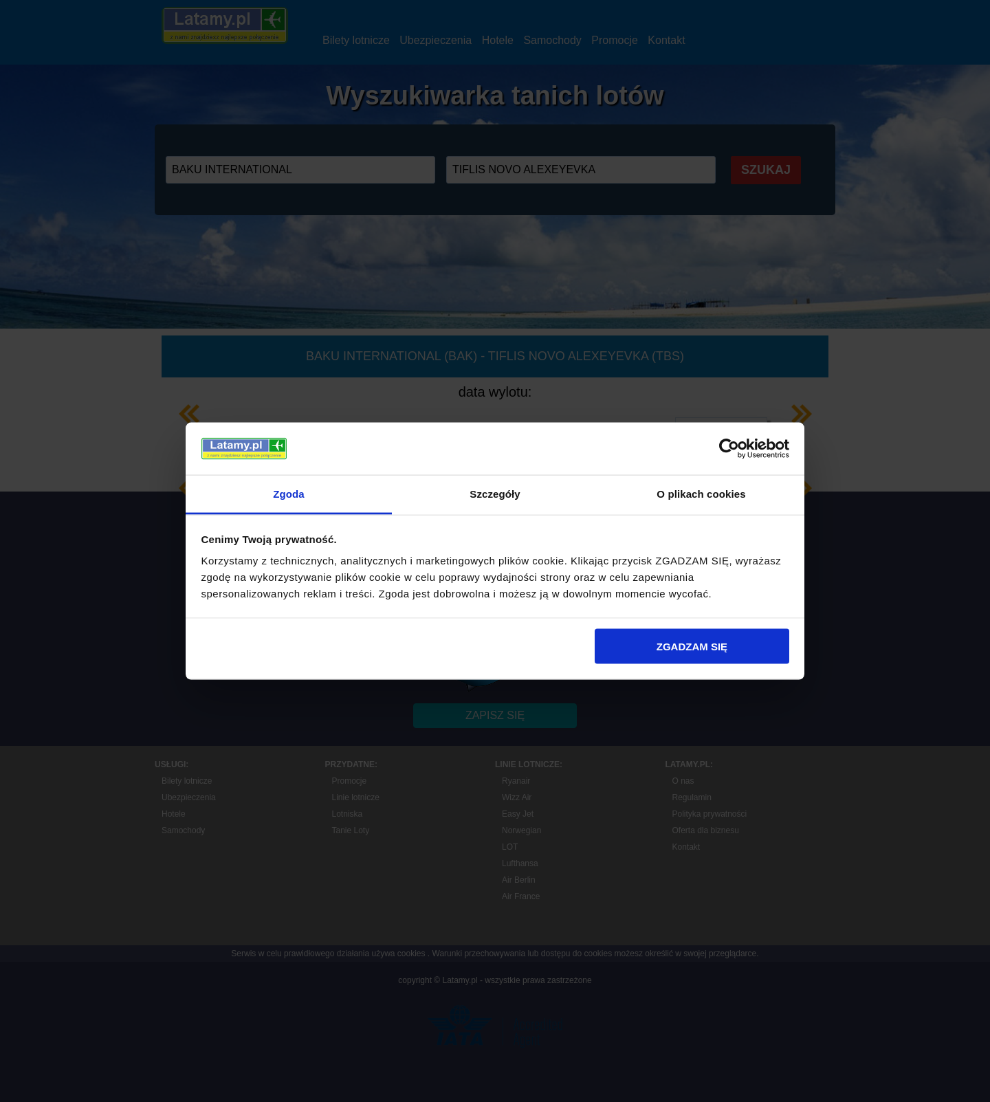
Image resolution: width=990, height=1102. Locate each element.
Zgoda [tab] (289, 494)
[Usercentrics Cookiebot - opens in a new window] (729, 448)
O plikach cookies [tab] (701, 494)
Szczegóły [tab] (495, 494)
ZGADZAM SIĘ (692, 646)
